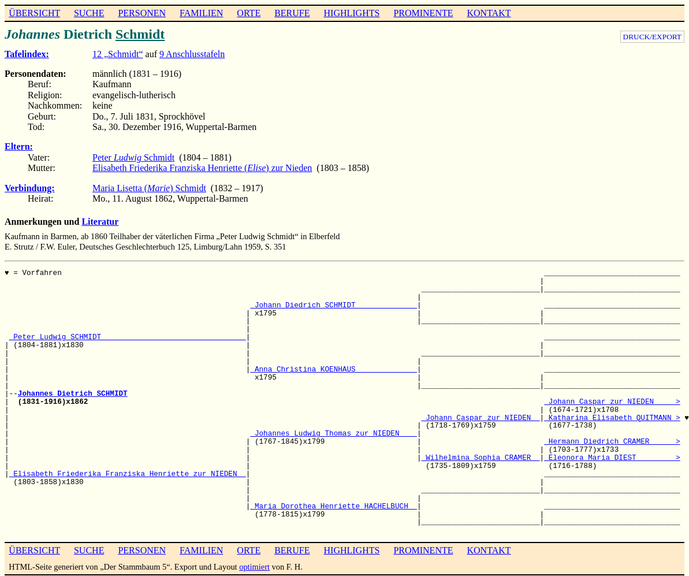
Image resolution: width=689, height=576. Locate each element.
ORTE (248, 13)
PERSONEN (142, 13)
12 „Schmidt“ (117, 54)
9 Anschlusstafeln (192, 54)
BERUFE (292, 13)
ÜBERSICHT (34, 13)
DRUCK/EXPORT (652, 36)
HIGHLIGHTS (352, 13)
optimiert (254, 566)
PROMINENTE (423, 13)
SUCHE (89, 13)
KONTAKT (489, 13)
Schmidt (140, 34)
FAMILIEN (201, 13)
